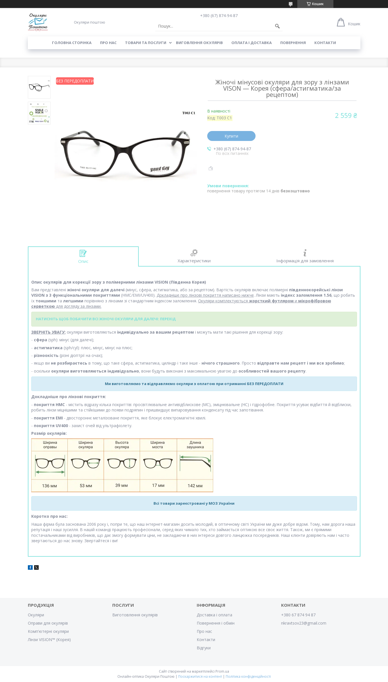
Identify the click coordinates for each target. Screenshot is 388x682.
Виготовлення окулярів (135, 614)
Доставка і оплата (214, 614)
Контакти (325, 42)
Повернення (293, 42)
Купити (231, 136)
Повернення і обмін (216, 623)
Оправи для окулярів (48, 623)
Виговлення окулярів (199, 42)
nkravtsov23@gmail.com (303, 623)
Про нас (108, 42)
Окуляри (36, 614)
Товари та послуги (145, 42)
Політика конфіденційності (248, 676)
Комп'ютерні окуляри (48, 631)
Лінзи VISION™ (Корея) (49, 639)
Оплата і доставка (251, 42)
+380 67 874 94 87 (298, 614)
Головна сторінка (72, 42)
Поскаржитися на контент (200, 676)
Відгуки (204, 647)
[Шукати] (277, 26)
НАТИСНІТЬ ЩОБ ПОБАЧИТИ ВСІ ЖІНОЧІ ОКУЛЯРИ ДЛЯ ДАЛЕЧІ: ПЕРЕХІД (106, 318)
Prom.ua (222, 671)
